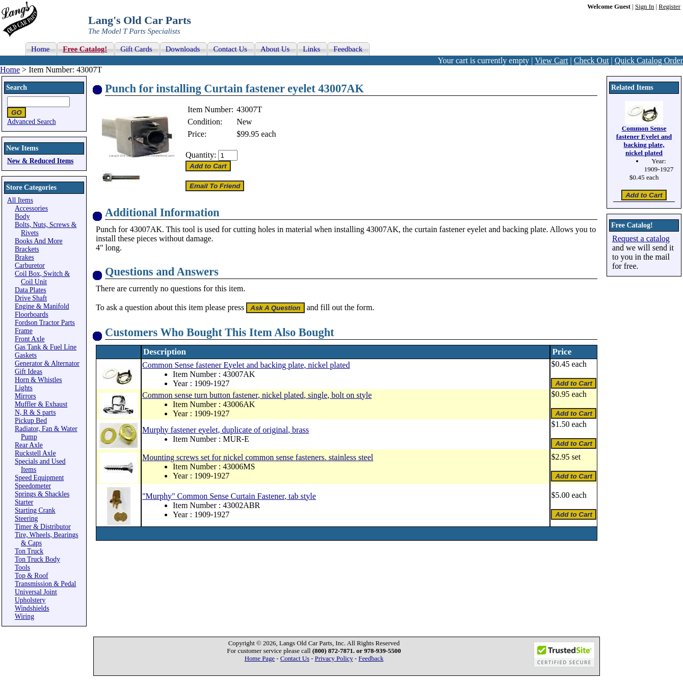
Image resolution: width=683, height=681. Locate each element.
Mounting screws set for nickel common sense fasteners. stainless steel (257, 457)
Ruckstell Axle (35, 453)
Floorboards (31, 314)
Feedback (370, 658)
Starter (24, 502)
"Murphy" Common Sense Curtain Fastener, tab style (229, 496)
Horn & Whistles (38, 380)
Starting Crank (35, 510)
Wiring (24, 616)
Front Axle (30, 339)
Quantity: (201, 154)
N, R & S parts (35, 412)
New (244, 121)
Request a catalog (641, 238)
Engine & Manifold (42, 306)
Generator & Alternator (47, 363)
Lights (24, 388)
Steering (26, 518)
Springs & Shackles (42, 494)
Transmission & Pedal (45, 584)
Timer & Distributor (43, 527)
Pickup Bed (31, 420)
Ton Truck (29, 551)
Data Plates (30, 290)
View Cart (551, 60)
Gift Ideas (28, 371)
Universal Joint (36, 592)
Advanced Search (31, 121)
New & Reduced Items (40, 161)
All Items (20, 200)
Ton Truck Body (37, 559)
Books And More (39, 241)
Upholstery (30, 600)
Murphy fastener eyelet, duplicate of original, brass (225, 429)
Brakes (24, 257)
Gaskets (26, 355)
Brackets (27, 249)
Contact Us (294, 658)
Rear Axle (29, 445)
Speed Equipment (39, 478)
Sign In (644, 6)
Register (669, 6)
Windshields (32, 608)
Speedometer (33, 486)
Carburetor (30, 265)
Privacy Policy (334, 658)
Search (16, 87)
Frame (24, 331)
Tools (22, 567)
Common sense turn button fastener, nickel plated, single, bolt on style (257, 395)
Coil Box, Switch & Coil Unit (42, 278)
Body (22, 216)
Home (10, 69)
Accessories (31, 208)
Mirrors (25, 396)
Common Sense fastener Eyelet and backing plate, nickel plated (246, 365)
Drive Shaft (31, 298)
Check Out (591, 60)
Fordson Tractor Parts (45, 322)
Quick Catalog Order (649, 60)
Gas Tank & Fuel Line (45, 347)
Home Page (260, 658)
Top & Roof (31, 575)
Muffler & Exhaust (41, 404)
